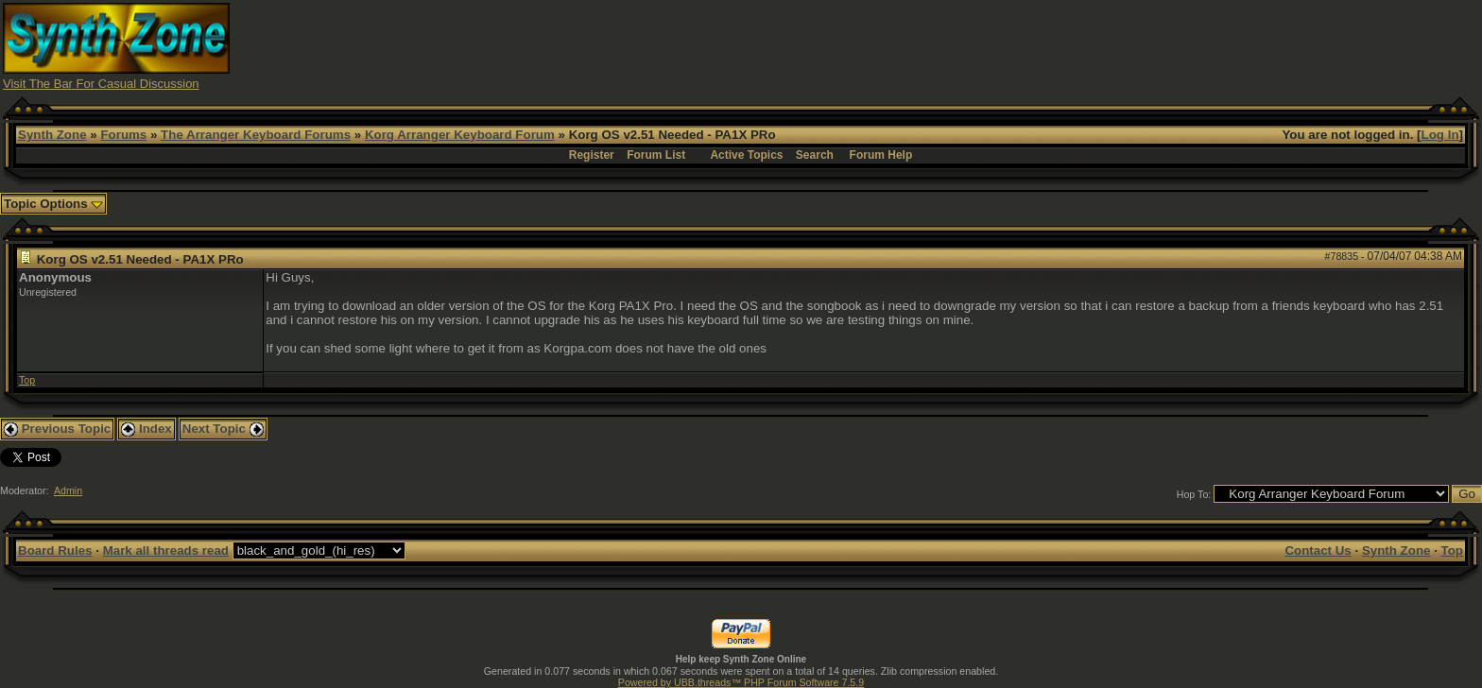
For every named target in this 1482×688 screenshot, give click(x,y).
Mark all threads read (166, 550)
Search (815, 155)
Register (591, 155)
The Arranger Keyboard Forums (256, 135)
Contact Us (1317, 550)
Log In (1440, 135)
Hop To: (1194, 494)
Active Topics (746, 155)
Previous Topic (57, 428)
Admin (68, 490)
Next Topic (223, 428)
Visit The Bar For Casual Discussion (101, 84)
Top (27, 380)
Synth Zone (52, 135)
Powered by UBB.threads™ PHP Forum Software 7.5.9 (741, 682)
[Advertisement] (1111, 45)
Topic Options (53, 204)
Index (146, 428)
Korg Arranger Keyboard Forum (460, 135)
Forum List (656, 155)
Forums (123, 135)
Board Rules (55, 550)
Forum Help (881, 155)
